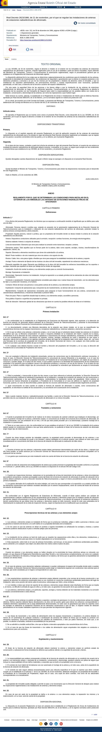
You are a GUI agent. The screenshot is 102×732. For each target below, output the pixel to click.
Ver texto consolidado (87, 23)
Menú (78, 7)
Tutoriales (81, 720)
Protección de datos (53, 720)
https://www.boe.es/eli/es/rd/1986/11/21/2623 (36, 40)
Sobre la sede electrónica (18, 720)
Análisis (14, 59)
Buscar (19, 10)
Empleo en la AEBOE (92, 720)
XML (31, 49)
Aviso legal (34, 720)
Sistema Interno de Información (69, 720)
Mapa (28, 720)
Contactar (6, 720)
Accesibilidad (42, 720)
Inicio (13, 10)
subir (95, 714)
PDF (14, 49)
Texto (6, 59)
